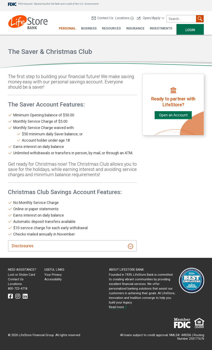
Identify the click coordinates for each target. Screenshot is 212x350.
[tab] (72, 246)
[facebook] (10, 296)
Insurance (135, 28)
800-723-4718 (17, 288)
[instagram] (17, 296)
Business (89, 28)
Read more (118, 307)
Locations (124, 18)
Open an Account (173, 115)
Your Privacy (53, 275)
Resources (111, 28)
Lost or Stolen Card (21, 275)
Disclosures (22, 245)
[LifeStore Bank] (28, 23)
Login (190, 30)
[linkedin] (25, 296)
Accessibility (53, 279)
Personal (67, 28)
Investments (161, 28)
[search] (185, 18)
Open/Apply (151, 18)
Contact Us (102, 18)
